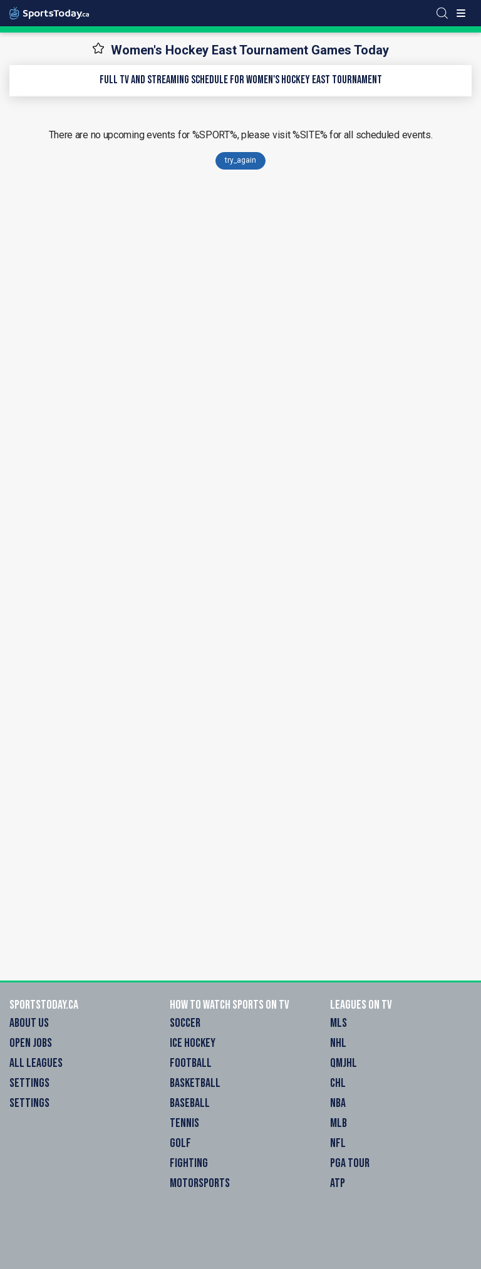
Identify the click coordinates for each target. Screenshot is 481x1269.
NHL (338, 1043)
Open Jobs (30, 1043)
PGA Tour (350, 1163)
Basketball (195, 1083)
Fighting (189, 1163)
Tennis (184, 1123)
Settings (29, 1083)
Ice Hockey (192, 1043)
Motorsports (200, 1183)
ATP (337, 1183)
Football (191, 1063)
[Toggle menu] (461, 13)
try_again (240, 160)
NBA (338, 1103)
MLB (338, 1123)
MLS (338, 1023)
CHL (338, 1083)
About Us (29, 1023)
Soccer (185, 1023)
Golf (180, 1143)
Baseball (190, 1103)
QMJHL (343, 1063)
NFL (338, 1143)
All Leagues (36, 1063)
